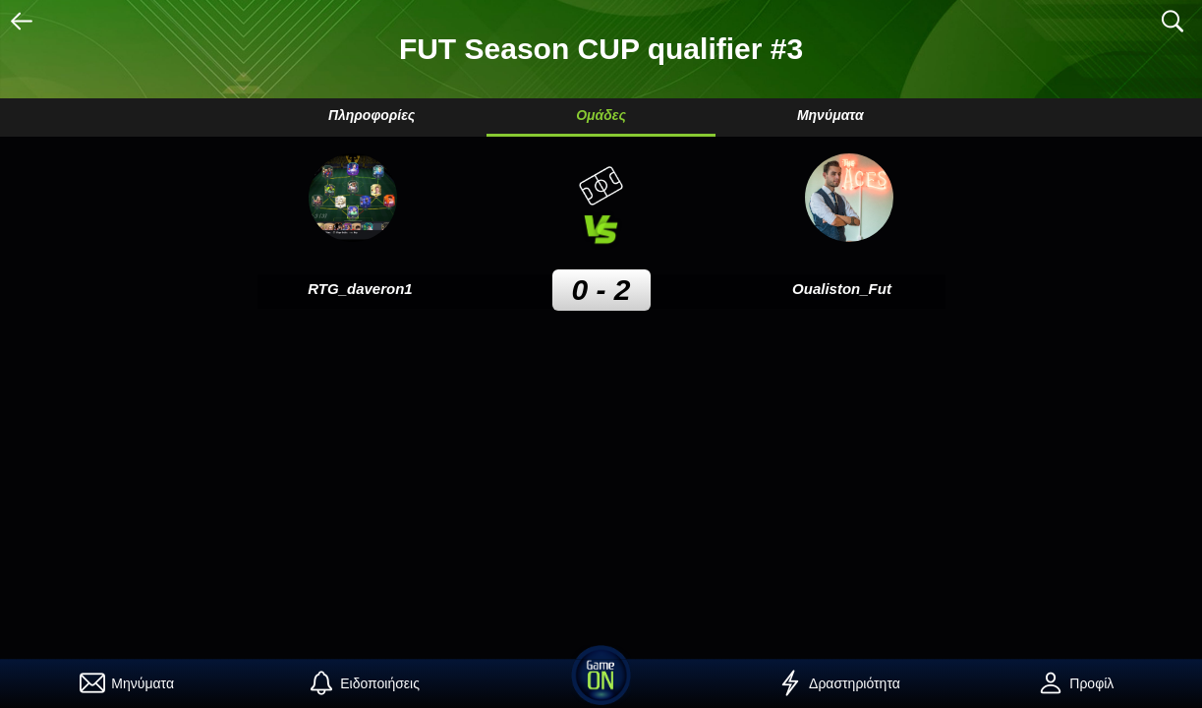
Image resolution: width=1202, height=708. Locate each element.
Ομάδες (601, 115)
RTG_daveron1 (360, 288)
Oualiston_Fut (841, 288)
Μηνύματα (830, 115)
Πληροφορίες (371, 115)
